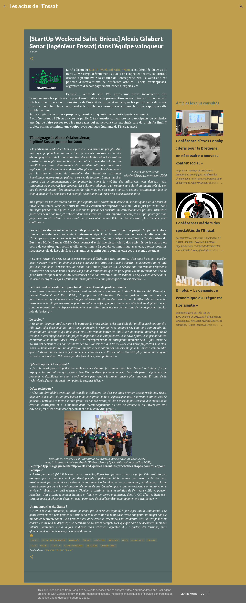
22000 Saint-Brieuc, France (59, 550)
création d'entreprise (53, 540)
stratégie (92, 545)
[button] (31, 58)
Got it (205, 593)
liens (124, 540)
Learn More (189, 593)
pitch (33, 545)
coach (34, 540)
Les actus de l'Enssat (33, 6)
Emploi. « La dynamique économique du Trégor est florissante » (199, 297)
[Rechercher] (62, 6)
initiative (113, 540)
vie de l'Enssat (108, 545)
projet (44, 545)
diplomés (74, 540)
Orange (151, 540)
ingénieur (99, 540)
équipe (86, 540)
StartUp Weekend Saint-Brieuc (110, 69)
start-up (55, 545)
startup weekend (73, 545)
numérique (137, 540)
